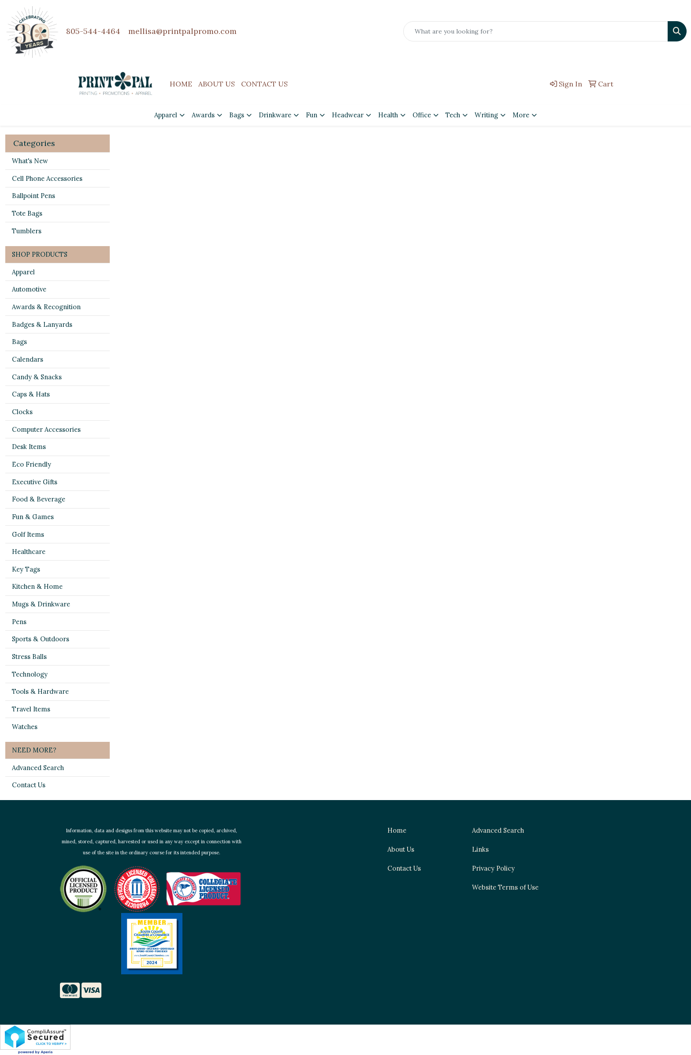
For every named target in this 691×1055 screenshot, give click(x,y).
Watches (24, 726)
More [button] (521, 115)
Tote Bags (27, 213)
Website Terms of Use (505, 887)
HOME (181, 83)
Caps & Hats (31, 394)
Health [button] (388, 115)
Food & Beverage (38, 499)
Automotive (29, 289)
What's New (30, 161)
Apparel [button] (165, 115)
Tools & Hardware (40, 691)
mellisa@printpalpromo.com (182, 31)
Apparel (23, 272)
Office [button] (421, 115)
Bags (19, 341)
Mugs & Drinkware (41, 604)
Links (480, 849)
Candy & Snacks (37, 377)
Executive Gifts (34, 482)
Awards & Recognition (46, 307)
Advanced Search (38, 767)
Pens (19, 621)
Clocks (22, 412)
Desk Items (29, 446)
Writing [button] (486, 115)
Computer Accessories (46, 429)
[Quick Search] (535, 31)
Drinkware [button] (275, 115)
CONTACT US (264, 83)
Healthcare (28, 551)
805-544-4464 (93, 31)
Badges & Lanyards (42, 324)
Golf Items (28, 534)
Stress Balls (29, 656)
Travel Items (31, 709)
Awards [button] (203, 115)
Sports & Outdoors (40, 639)
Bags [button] (236, 115)
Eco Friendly (31, 464)
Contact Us (28, 785)
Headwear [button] (348, 115)
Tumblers (26, 231)
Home (396, 830)
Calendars (27, 359)
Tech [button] (453, 115)
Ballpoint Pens (33, 195)
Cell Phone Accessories (47, 178)
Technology (30, 674)
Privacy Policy (493, 868)
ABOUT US (216, 83)
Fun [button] (311, 115)
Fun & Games (33, 517)
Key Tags (26, 569)
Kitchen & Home (37, 586)
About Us (400, 849)
